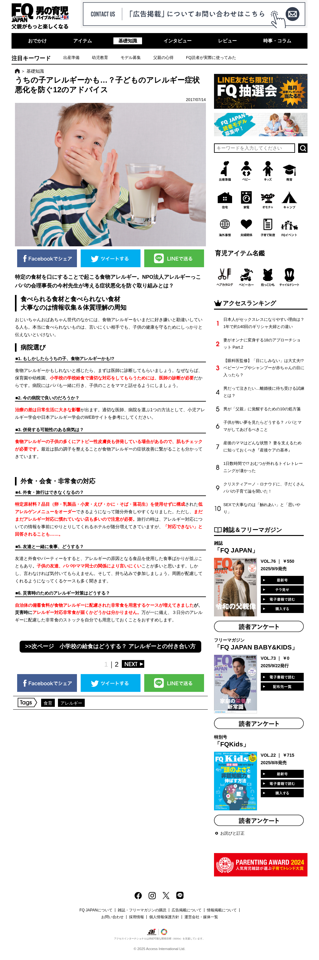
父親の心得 (163, 57)
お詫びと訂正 (232, 833)
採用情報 (136, 917)
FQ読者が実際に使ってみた (211, 57)
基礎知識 (127, 40)
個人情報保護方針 (164, 917)
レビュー (227, 40)
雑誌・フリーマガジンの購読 (142, 910)
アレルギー (71, 703)
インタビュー (178, 40)
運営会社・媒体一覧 (201, 917)
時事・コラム (277, 40)
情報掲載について (222, 910)
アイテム (82, 40)
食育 (48, 703)
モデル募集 (131, 57)
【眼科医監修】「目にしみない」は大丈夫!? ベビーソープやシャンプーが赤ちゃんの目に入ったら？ (263, 367)
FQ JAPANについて (95, 910)
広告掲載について (187, 910)
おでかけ (37, 40)
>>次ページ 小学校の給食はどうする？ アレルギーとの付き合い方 (110, 646)
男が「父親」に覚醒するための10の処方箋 (262, 409)
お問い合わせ (112, 917)
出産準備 (71, 57)
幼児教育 (100, 57)
